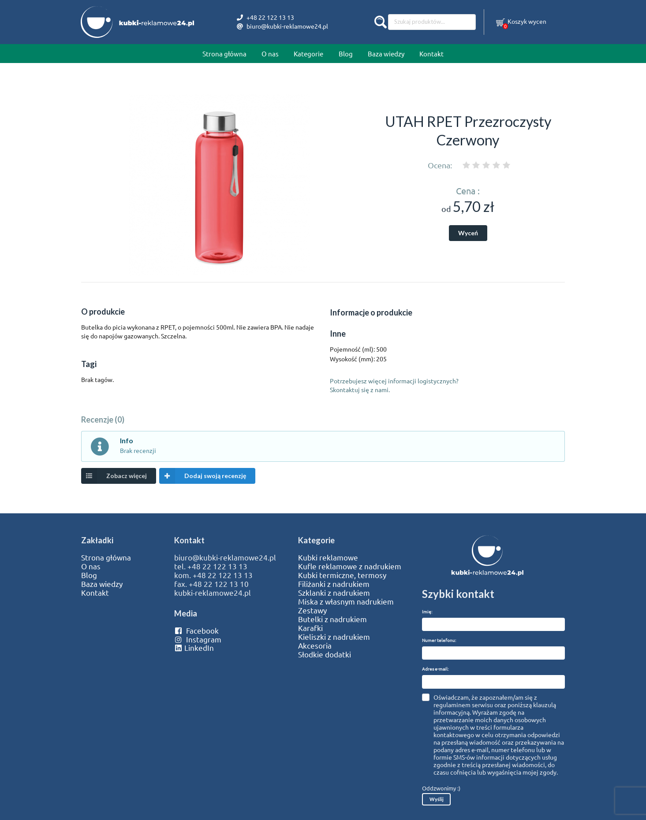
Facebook (196, 630)
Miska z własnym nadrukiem (346, 601)
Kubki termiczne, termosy (342, 575)
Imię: (427, 611)
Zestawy (312, 610)
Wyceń (468, 233)
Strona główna (224, 53)
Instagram (197, 639)
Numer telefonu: (439, 640)
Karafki (310, 627)
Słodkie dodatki (324, 654)
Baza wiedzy (386, 53)
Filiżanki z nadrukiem (334, 583)
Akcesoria (315, 645)
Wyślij (436, 799)
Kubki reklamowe (328, 557)
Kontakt (431, 53)
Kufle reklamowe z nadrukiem (349, 566)
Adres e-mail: (435, 668)
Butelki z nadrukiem (332, 619)
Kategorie (308, 53)
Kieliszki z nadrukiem (334, 636)
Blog (346, 53)
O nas (270, 53)
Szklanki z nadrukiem (334, 592)
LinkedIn (194, 647)
